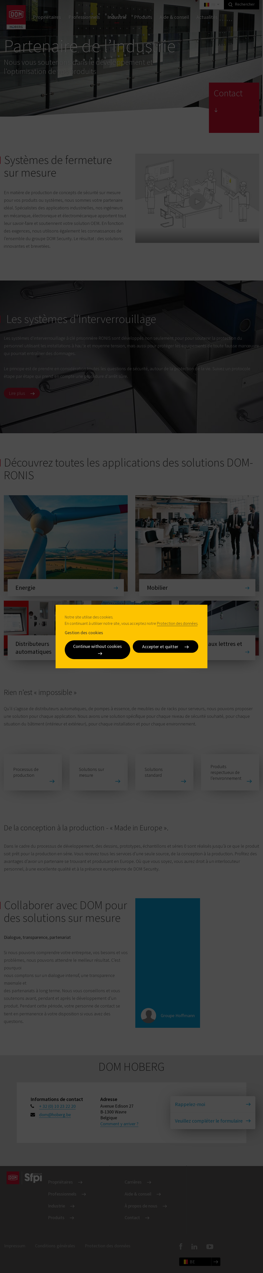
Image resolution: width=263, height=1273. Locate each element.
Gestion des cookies (84, 632)
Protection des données (177, 623)
